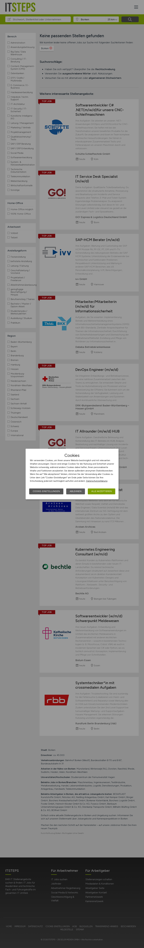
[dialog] (72, 474)
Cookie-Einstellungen (46, 491)
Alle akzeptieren (101, 491)
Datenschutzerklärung (96, 481)
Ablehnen (75, 491)
